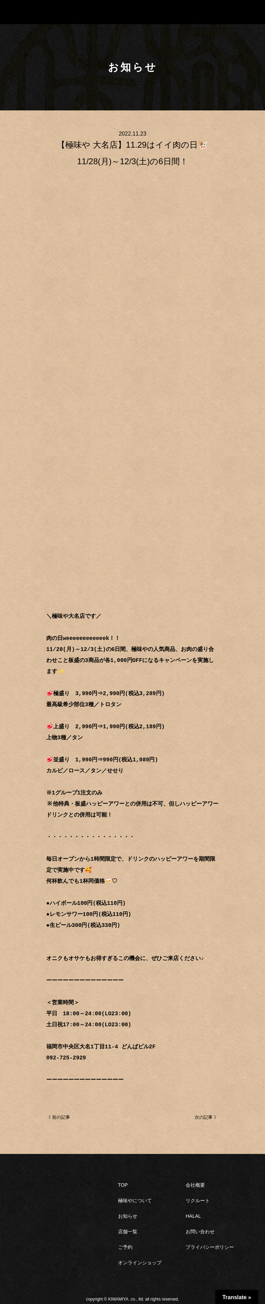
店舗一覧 (127, 1231)
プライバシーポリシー (210, 1246)
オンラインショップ (139, 1262)
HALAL (193, 1215)
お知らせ (127, 1215)
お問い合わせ (200, 1231)
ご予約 (125, 1246)
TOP (123, 1184)
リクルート (198, 1200)
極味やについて (135, 1200)
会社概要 (195, 1184)
